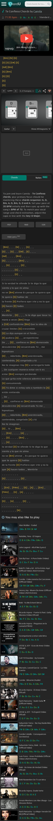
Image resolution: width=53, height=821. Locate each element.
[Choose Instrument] (14, 129)
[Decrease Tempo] (3, 91)
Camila (37, 11)
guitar (7, 129)
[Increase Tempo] (15, 91)
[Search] (48, 4)
